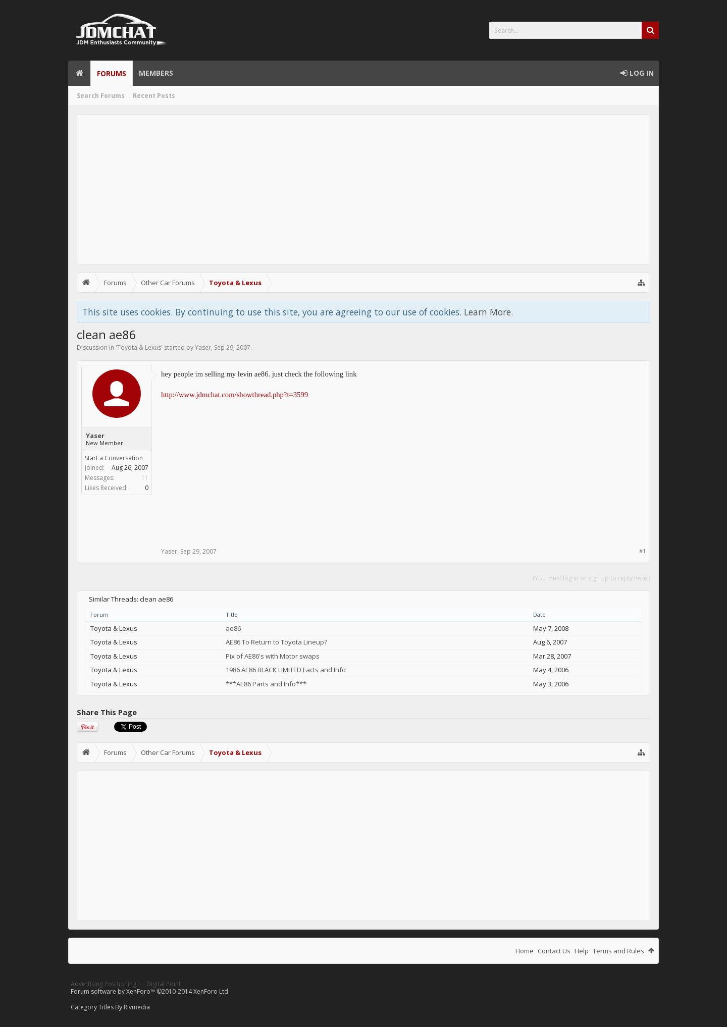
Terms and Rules (618, 950)
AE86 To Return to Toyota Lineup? (276, 641)
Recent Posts (154, 95)
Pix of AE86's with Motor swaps (273, 656)
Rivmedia (137, 1007)
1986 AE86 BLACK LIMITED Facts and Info (286, 669)
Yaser (203, 347)
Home (79, 73)
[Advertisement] (363, 189)
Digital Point (163, 984)
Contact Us (554, 950)
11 (144, 477)
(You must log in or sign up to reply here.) (591, 578)
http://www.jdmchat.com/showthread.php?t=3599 (234, 395)
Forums (111, 73)
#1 (642, 551)
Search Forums (101, 95)
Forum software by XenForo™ (150, 991)
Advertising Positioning (103, 984)
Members (156, 73)
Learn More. (488, 312)
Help (582, 950)
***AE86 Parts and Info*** (266, 683)
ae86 (233, 628)
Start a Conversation (114, 458)
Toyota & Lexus (139, 347)
